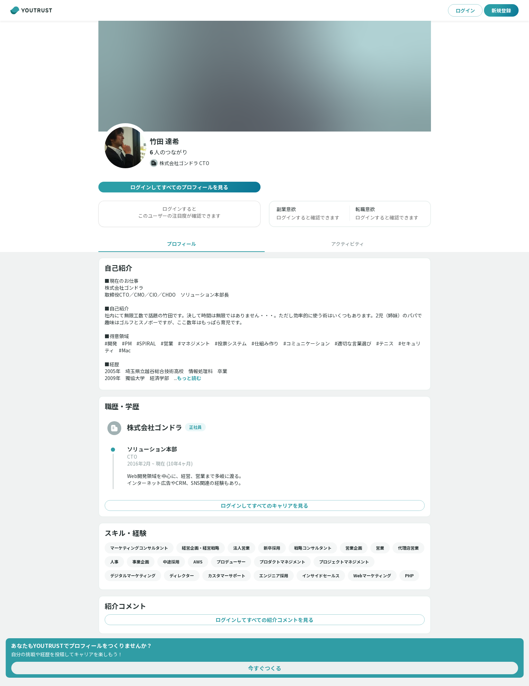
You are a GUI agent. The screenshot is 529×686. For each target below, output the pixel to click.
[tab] (181, 243)
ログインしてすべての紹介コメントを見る (264, 620)
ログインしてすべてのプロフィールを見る (179, 187)
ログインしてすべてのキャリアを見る (264, 505)
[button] (168, 152)
